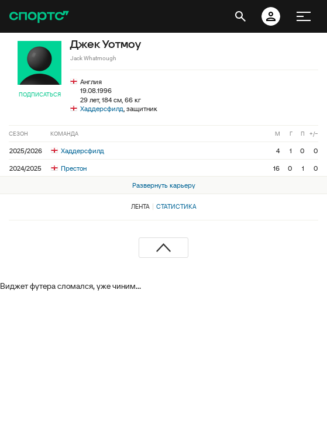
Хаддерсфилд (101, 108)
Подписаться (40, 94)
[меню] (304, 16)
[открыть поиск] (240, 16)
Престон (69, 168)
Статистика (176, 206)
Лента (140, 206)
